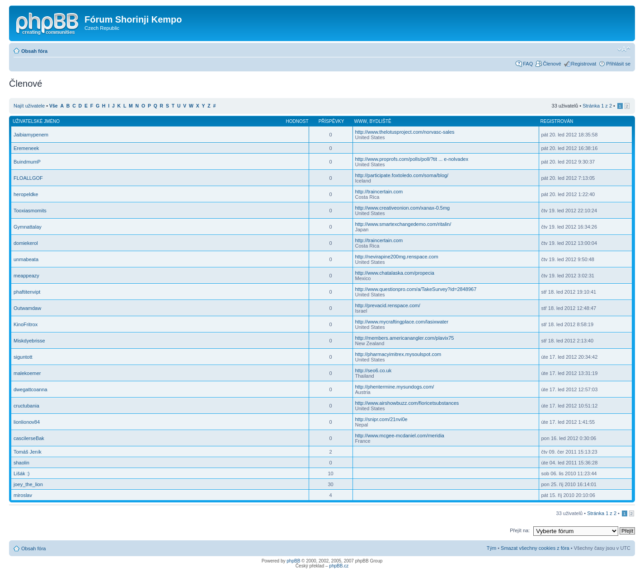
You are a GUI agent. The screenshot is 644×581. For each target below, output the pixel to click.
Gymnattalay (28, 227)
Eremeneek (26, 148)
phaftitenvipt (27, 292)
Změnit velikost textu (623, 49)
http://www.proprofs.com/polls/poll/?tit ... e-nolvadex (412, 159)
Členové (552, 63)
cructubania (26, 405)
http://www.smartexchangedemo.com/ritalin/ (403, 224)
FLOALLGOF (28, 178)
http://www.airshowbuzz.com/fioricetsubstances (407, 403)
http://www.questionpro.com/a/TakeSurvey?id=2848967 (416, 289)
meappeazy (26, 275)
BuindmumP (27, 161)
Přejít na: (520, 530)
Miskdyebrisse (29, 340)
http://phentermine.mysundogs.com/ (394, 386)
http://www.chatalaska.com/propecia (394, 273)
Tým (491, 548)
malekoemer (27, 373)
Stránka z (597, 105)
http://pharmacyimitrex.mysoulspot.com (398, 354)
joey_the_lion (28, 484)
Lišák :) (21, 473)
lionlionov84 (27, 422)
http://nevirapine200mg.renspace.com (396, 256)
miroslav (23, 495)
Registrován (557, 121)
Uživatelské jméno (36, 121)
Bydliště (380, 121)
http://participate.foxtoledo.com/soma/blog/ (402, 175)
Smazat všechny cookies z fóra (535, 548)
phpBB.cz (338, 565)
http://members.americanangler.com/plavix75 (404, 338)
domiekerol (26, 243)
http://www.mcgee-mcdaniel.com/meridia (399, 435)
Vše (53, 105)
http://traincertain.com (379, 191)
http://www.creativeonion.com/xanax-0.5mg (402, 208)
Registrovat (584, 63)
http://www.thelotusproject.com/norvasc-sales (405, 132)
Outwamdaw (27, 308)
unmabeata (26, 259)
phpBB (293, 560)
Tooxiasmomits (30, 210)
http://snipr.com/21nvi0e (381, 419)
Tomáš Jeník (28, 451)
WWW (360, 121)
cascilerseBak (29, 438)
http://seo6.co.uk (373, 370)
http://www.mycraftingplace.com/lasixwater (402, 321)
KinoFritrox (26, 324)
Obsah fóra (34, 51)
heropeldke (26, 194)
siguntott (23, 357)
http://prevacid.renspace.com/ (387, 305)
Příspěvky (331, 121)
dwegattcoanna (30, 389)
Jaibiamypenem (31, 134)
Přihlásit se (618, 63)
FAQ (528, 63)
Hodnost (297, 121)
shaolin (21, 462)
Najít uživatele (29, 105)
